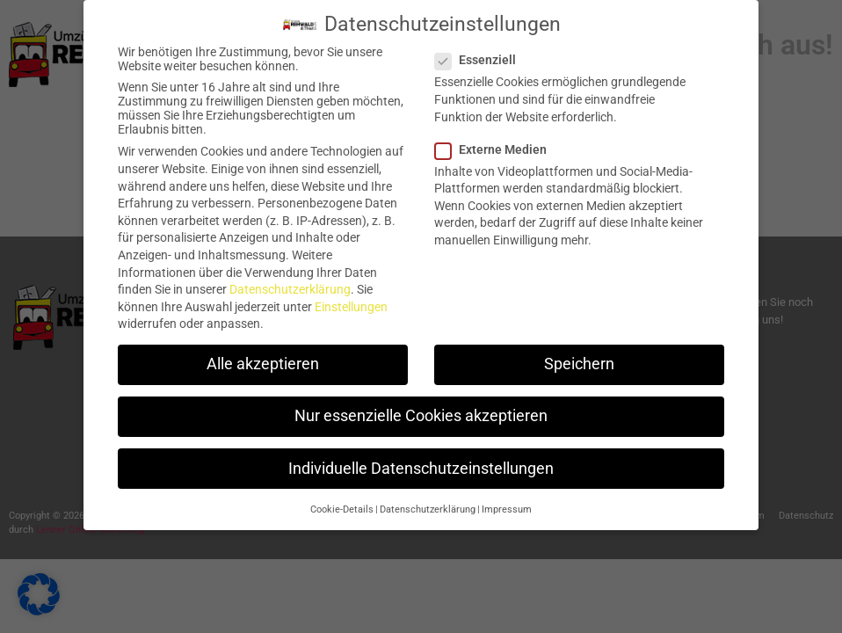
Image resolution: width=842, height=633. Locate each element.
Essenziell (480, 51)
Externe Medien (496, 141)
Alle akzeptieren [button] (263, 355)
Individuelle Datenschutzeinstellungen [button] (421, 460)
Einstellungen (351, 298)
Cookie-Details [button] (342, 500)
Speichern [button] (579, 355)
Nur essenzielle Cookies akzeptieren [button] (421, 407)
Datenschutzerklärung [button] (427, 500)
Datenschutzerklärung (290, 280)
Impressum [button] (507, 500)
